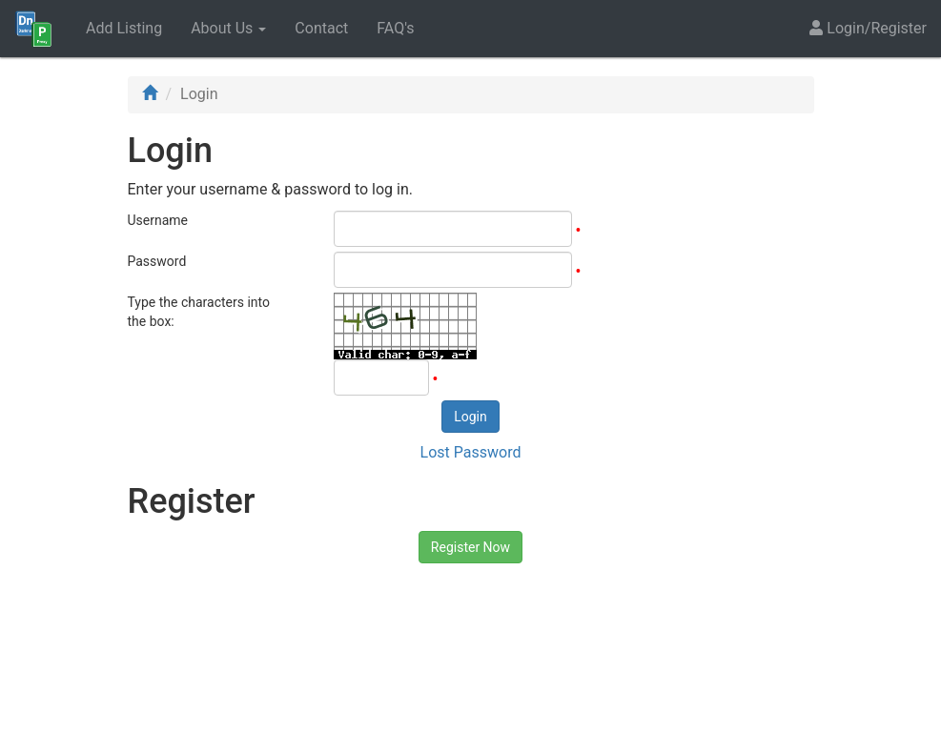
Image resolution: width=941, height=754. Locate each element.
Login (470, 416)
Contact (321, 28)
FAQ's (395, 28)
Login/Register (868, 28)
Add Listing (124, 28)
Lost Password (471, 452)
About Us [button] (228, 28)
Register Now (470, 547)
